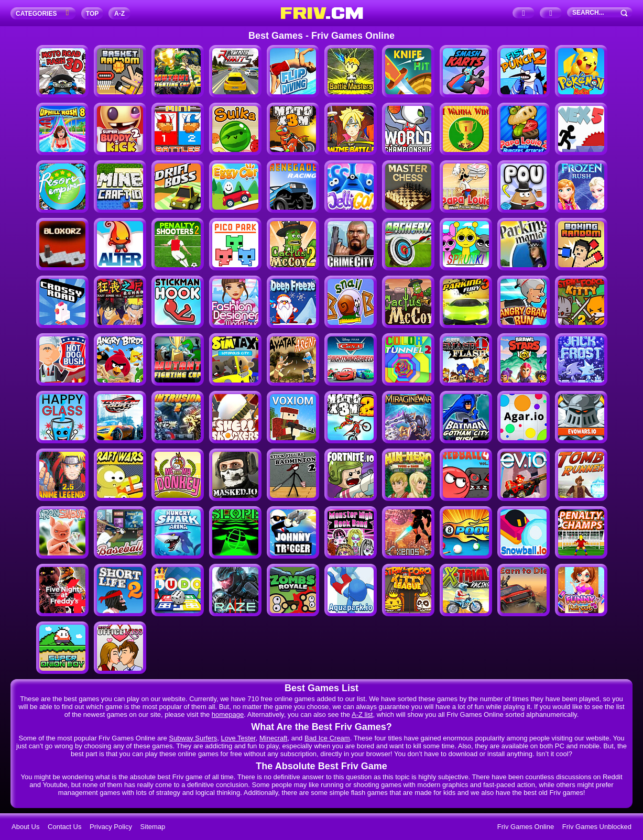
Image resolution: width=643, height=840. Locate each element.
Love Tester (238, 738)
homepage (228, 714)
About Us (25, 827)
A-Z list (362, 714)
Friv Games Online (525, 827)
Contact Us (64, 827)
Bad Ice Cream (327, 738)
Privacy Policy (111, 827)
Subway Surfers (193, 738)
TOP (92, 13)
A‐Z (119, 13)
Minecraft (273, 738)
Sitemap (153, 827)
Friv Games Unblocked (596, 827)
